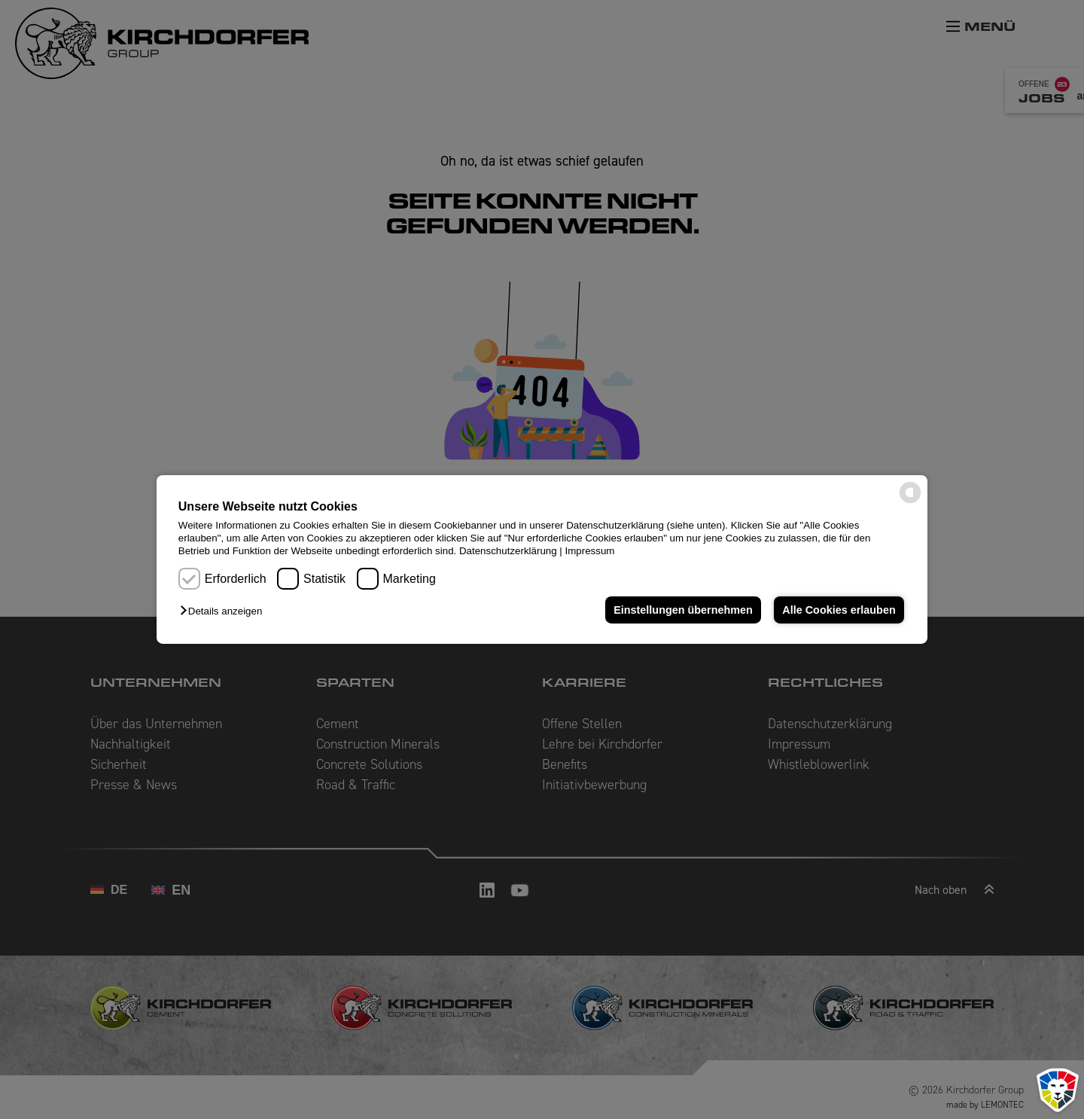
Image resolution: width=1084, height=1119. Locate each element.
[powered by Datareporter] (910, 502)
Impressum (590, 550)
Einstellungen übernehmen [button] (683, 610)
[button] (224, 611)
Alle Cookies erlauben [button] (838, 610)
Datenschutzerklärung (508, 550)
